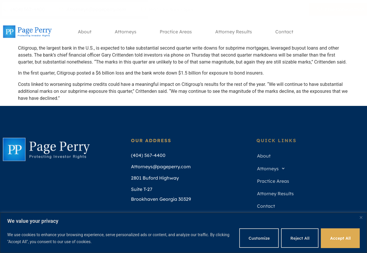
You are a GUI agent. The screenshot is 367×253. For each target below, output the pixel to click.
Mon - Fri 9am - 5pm (167, 9)
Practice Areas (176, 32)
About (84, 32)
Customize (258, 238)
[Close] (360, 217)
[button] (308, 168)
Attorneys (125, 32)
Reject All (299, 238)
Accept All (340, 238)
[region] (183, 233)
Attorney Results (233, 32)
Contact (284, 32)
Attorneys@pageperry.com (92, 9)
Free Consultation (341, 9)
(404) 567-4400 (24, 9)
